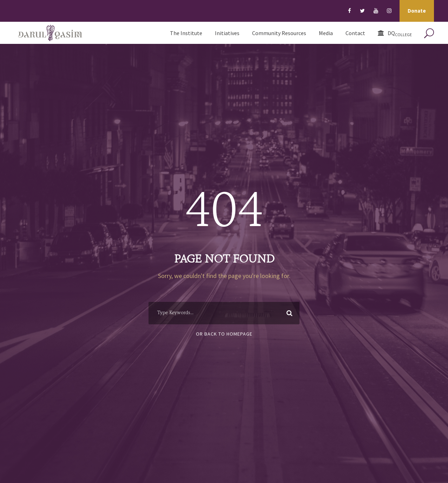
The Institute (186, 33)
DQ (395, 33)
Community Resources (279, 33)
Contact (355, 33)
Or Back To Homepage (224, 334)
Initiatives (227, 33)
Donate (417, 10)
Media (326, 33)
